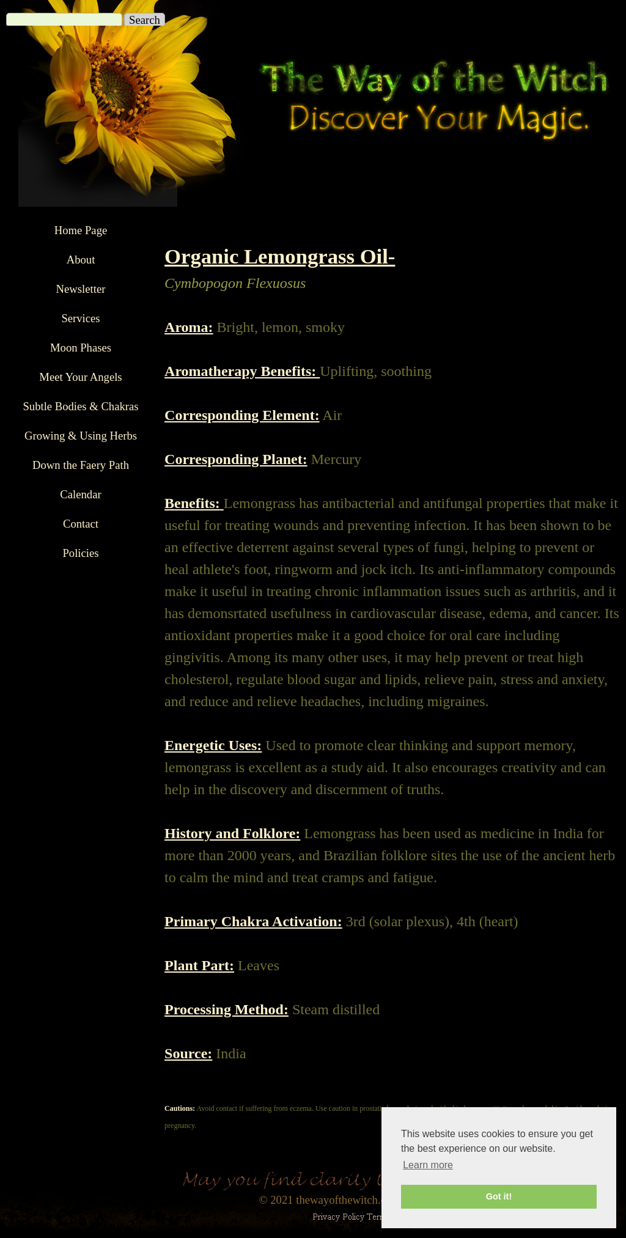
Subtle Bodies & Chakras (80, 406)
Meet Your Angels (80, 376)
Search (144, 19)
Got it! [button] (499, 1196)
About (81, 259)
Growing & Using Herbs (80, 435)
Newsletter (81, 288)
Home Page (81, 230)
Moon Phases (80, 347)
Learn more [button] (428, 1165)
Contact (80, 523)
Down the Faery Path (80, 465)
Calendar (80, 494)
